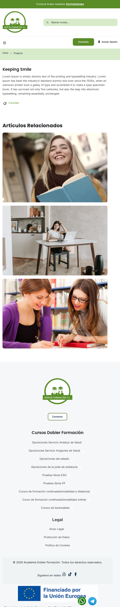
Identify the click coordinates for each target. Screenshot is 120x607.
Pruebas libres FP (56, 484)
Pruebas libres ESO (56, 475)
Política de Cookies (57, 545)
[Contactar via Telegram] (92, 600)
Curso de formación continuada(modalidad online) (56, 500)
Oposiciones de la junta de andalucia (56, 467)
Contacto (83, 41)
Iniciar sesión (107, 41)
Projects (18, 53)
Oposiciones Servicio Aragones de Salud (57, 451)
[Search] (47, 22)
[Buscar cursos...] (84, 22)
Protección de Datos (57, 537)
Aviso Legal (56, 529)
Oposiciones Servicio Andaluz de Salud (57, 442)
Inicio (5, 52)
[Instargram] (64, 575)
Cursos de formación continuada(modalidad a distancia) (57, 492)
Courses (14, 102)
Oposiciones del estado (56, 459)
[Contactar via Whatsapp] (82, 600)
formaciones (75, 4)
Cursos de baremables (57, 508)
